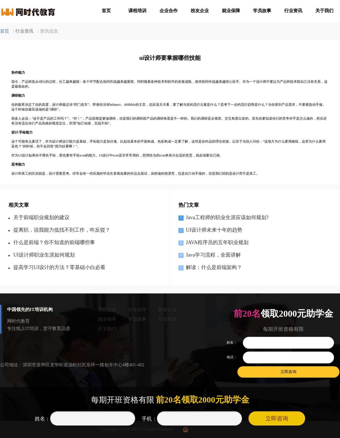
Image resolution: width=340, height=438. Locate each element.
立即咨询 (276, 418)
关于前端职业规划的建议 (41, 217)
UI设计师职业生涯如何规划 (44, 255)
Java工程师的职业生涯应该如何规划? (227, 217)
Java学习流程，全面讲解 (213, 255)
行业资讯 (293, 10)
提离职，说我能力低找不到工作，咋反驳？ (61, 230)
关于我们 (324, 10)
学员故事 (262, 10)
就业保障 (231, 10)
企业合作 (169, 10)
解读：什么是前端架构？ (214, 267)
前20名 (246, 313)
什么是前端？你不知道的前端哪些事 (54, 242)
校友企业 (200, 10)
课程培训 (137, 10)
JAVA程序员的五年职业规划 (217, 242)
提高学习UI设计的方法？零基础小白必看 (59, 267)
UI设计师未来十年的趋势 (214, 230)
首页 (106, 10)
